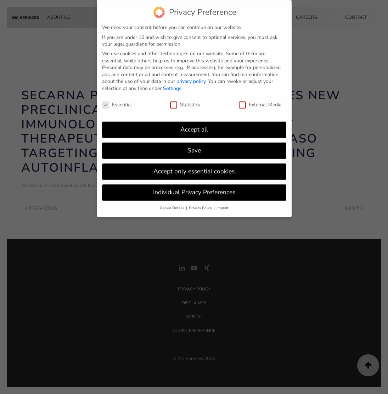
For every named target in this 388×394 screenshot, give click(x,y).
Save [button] (194, 147)
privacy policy (191, 77)
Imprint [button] (223, 204)
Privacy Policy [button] (201, 204)
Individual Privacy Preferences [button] (194, 188)
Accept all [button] (194, 126)
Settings (172, 85)
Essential (117, 101)
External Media (260, 101)
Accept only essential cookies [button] (194, 167)
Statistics (185, 101)
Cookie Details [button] (172, 204)
